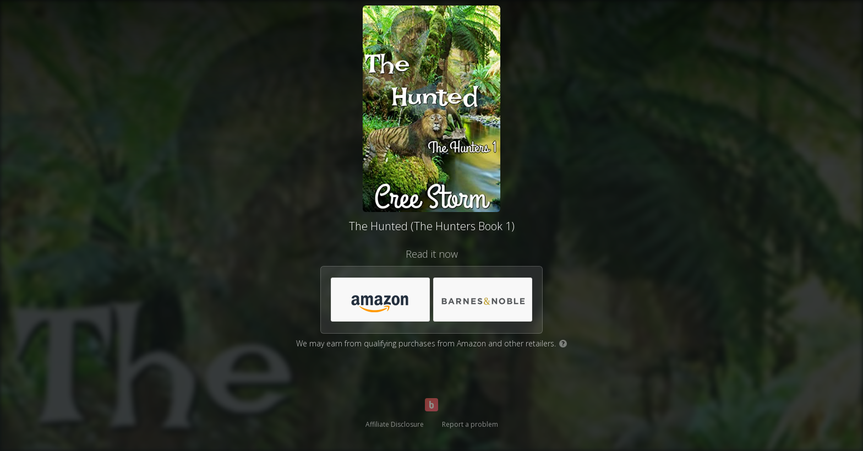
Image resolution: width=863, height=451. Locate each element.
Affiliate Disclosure (394, 424)
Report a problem (470, 424)
